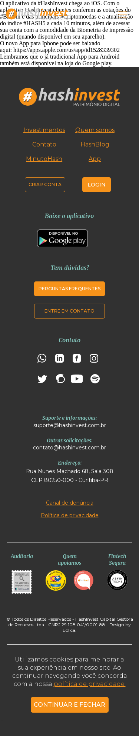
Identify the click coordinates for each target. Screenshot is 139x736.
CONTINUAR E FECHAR (69, 704)
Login (96, 184)
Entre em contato (69, 311)
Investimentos (44, 129)
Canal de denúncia (69, 502)
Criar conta (45, 184)
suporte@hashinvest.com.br (69, 425)
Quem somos (95, 129)
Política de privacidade (70, 515)
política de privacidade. (90, 683)
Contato (44, 144)
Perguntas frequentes (69, 288)
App (95, 158)
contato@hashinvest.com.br (69, 447)
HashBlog (94, 144)
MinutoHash (44, 158)
